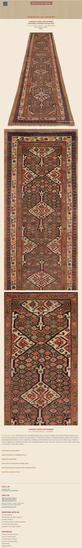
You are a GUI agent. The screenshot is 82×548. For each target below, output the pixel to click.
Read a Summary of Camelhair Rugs (14, 455)
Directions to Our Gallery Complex (11, 526)
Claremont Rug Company (41, 12)
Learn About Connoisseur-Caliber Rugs (15, 463)
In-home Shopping (7, 515)
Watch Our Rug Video (9, 459)
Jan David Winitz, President (9, 539)
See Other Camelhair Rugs (11, 472)
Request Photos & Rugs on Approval (12, 517)
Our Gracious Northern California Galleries (13, 522)
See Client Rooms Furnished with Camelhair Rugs (19, 467)
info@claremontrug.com (9, 507)
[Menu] (5, 4)
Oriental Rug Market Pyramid (10, 534)
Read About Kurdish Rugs (11, 450)
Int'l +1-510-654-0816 (48, 17)
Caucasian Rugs (6, 546)
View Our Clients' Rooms (9, 536)
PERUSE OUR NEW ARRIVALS (41, 3)
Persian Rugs (5, 543)
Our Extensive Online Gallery (10, 524)
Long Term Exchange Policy (9, 541)
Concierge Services (7, 519)
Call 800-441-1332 (33, 17)
